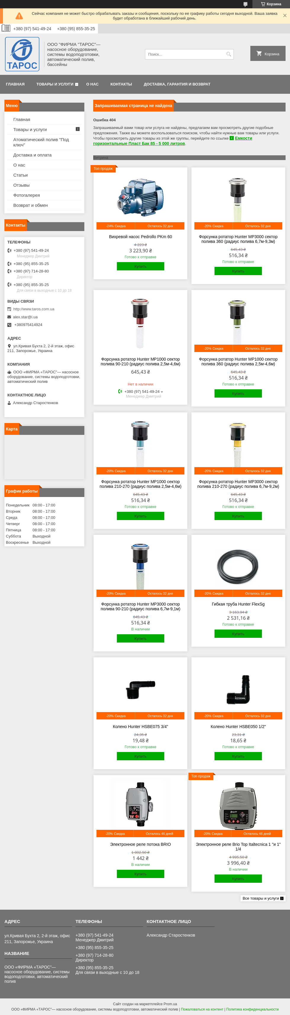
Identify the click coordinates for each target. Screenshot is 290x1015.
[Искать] (228, 54)
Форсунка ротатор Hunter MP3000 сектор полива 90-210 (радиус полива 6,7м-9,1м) (140, 606)
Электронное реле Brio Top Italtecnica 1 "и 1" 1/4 (238, 846)
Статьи (20, 174)
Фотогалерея (26, 195)
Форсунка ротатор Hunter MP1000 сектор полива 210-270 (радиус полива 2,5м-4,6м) (140, 484)
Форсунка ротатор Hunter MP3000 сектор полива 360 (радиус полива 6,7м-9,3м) (238, 239)
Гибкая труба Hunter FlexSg (238, 604)
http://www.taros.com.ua (33, 309)
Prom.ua (170, 1004)
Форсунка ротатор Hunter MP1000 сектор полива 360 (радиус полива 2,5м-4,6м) (238, 361)
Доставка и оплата (32, 154)
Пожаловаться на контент (202, 1009)
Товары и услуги (54, 84)
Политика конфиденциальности (252, 1009)
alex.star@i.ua (25, 317)
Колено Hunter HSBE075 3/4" (140, 726)
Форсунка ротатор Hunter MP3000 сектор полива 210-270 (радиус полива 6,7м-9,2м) (238, 484)
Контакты (121, 84)
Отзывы (21, 185)
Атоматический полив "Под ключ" (41, 142)
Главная (15, 84)
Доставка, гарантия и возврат (177, 84)
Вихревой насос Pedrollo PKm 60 (140, 236)
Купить (140, 266)
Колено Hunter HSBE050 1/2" (238, 726)
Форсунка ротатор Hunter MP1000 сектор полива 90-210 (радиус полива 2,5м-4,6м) (140, 361)
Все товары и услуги (261, 898)
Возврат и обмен (30, 205)
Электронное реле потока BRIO (140, 844)
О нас (92, 84)
